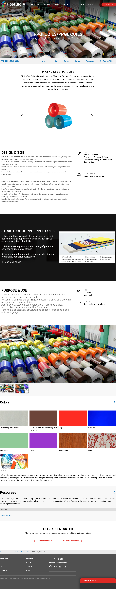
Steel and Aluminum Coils (95, 304)
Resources (90, 61)
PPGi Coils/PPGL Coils (10, 61)
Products (35, 4)
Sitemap (29, 570)
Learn (56, 4)
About (65, 4)
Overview (43, 61)
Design (55, 61)
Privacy (29, 567)
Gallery (46, 4)
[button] (22, 116)
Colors (77, 61)
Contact (29, 559)
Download (4, 570)
